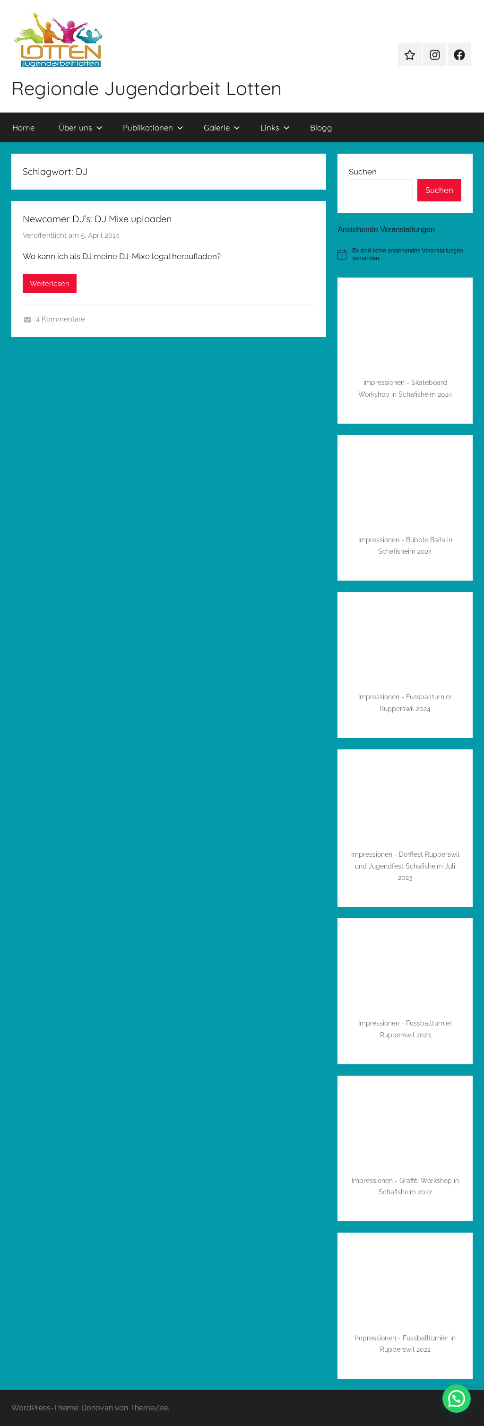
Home (23, 127)
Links (275, 127)
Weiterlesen (49, 283)
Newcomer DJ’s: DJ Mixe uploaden (97, 219)
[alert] (405, 254)
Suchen (363, 171)
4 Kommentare (60, 319)
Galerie (222, 127)
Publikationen (153, 127)
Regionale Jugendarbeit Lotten (146, 88)
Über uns (81, 127)
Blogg (321, 127)
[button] (456, 1398)
